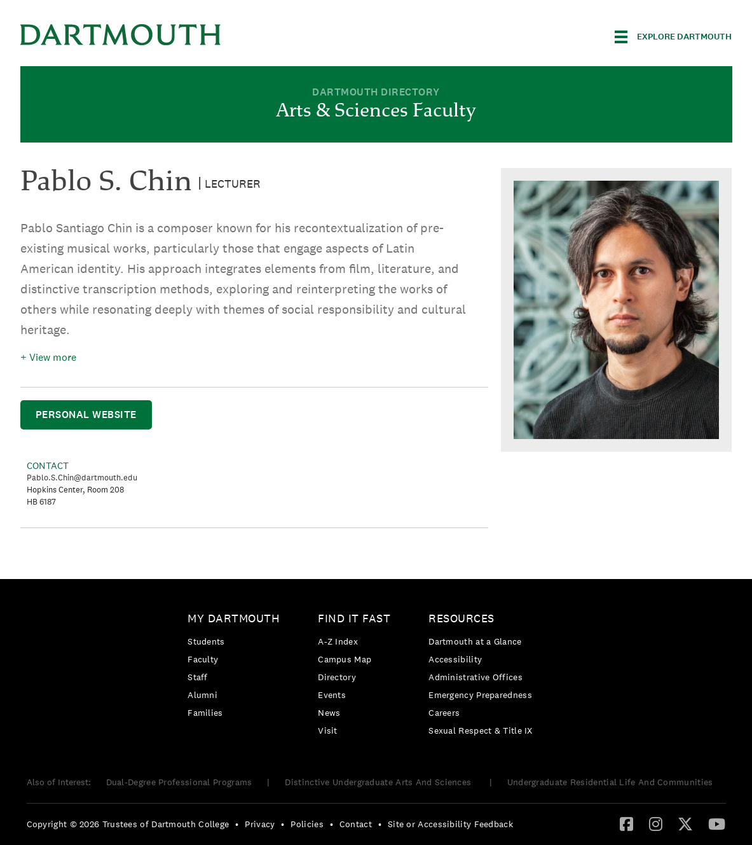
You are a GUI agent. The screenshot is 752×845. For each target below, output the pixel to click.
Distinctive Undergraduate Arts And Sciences (379, 782)
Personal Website (86, 414)
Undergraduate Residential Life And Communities (610, 782)
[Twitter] (685, 823)
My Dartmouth (234, 618)
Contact (355, 824)
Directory (337, 677)
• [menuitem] (236, 824)
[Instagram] (655, 823)
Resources (461, 618)
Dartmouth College (120, 34)
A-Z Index (338, 641)
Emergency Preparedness (480, 695)
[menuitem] (237, 668)
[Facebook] (626, 823)
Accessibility (455, 659)
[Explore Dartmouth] (673, 37)
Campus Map (344, 659)
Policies (307, 824)
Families (205, 712)
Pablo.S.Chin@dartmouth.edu (82, 477)
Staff (198, 677)
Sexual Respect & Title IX (480, 730)
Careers (444, 712)
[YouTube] (716, 823)
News (329, 712)
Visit (328, 730)
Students (206, 641)
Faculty (203, 659)
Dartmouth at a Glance (474, 641)
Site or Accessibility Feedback (450, 824)
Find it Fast (354, 618)
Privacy (260, 824)
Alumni (202, 695)
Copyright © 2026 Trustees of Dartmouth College (128, 824)
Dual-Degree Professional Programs (179, 782)
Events (332, 695)
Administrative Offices (475, 677)
